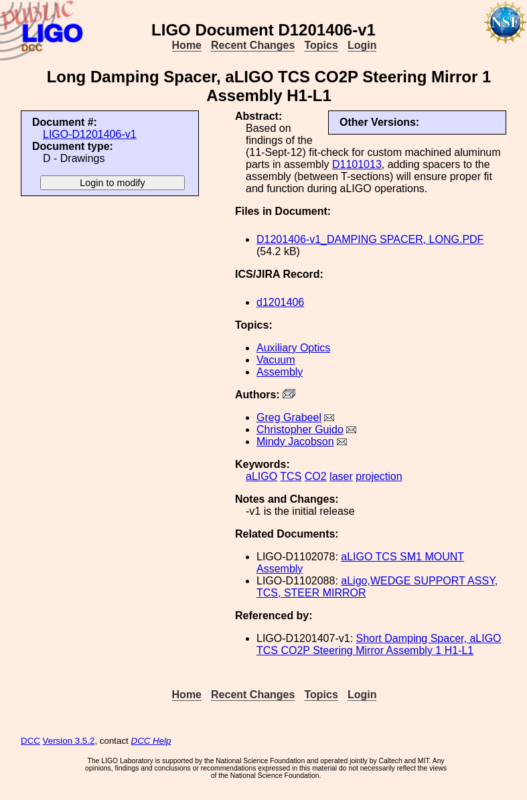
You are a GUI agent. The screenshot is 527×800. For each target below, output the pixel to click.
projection (379, 476)
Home (187, 45)
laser (341, 476)
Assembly (279, 372)
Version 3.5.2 (69, 741)
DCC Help (151, 741)
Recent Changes (253, 45)
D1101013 (357, 164)
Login (362, 45)
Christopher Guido (300, 429)
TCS (290, 476)
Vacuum (275, 360)
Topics (320, 45)
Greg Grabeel (288, 417)
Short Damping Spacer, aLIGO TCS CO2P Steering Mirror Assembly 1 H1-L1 (379, 644)
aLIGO (261, 476)
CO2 (316, 476)
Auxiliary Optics (293, 347)
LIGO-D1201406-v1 (90, 134)
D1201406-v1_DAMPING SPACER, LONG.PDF (369, 239)
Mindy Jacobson (295, 441)
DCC (30, 741)
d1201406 (280, 302)
